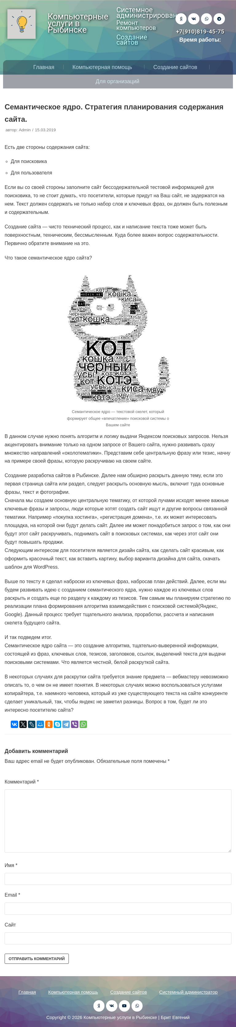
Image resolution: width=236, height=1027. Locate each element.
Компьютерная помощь (104, 67)
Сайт (10, 924)
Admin (25, 130)
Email (12, 895)
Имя (11, 865)
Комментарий (22, 781)
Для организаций (119, 81)
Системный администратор (188, 992)
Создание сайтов (176, 67)
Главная (43, 67)
